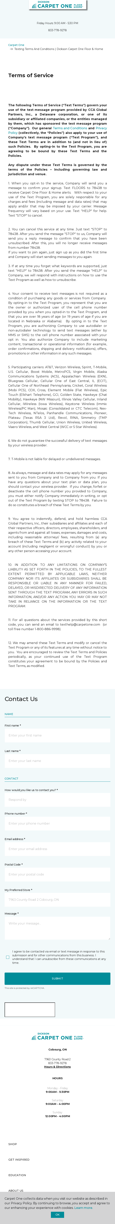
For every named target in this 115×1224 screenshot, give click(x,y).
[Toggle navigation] (5, 7)
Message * (11, 913)
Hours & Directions (57, 1067)
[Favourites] (105, 7)
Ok (57, 1214)
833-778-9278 (57, 30)
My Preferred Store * (18, 890)
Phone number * (16, 813)
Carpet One (16, 45)
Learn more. (83, 1208)
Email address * (15, 839)
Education (17, 1175)
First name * (13, 725)
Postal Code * (13, 864)
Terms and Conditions (70, 128)
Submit (57, 978)
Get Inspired (18, 1159)
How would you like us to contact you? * (31, 790)
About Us (15, 1190)
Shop (12, 1144)
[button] (100, 7)
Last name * (12, 751)
